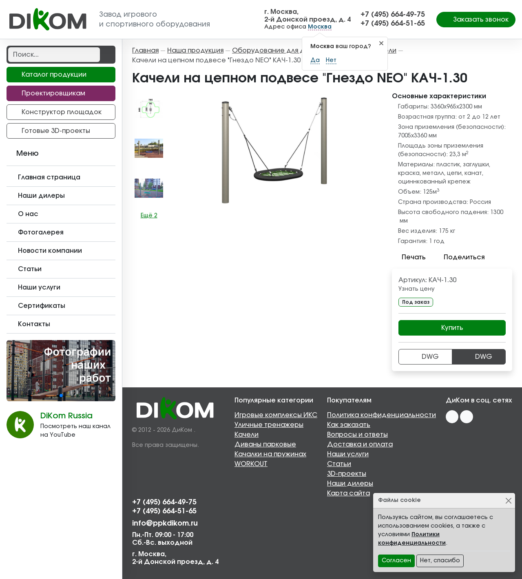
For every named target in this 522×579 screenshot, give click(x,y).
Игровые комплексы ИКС (275, 415)
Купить (452, 328)
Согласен (396, 561)
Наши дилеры (350, 483)
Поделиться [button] (459, 257)
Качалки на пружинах (270, 454)
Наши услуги (348, 454)
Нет (331, 60)
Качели (246, 434)
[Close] (508, 500)
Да (315, 60)
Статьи (339, 464)
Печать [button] (409, 257)
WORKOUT (251, 464)
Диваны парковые (265, 444)
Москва (320, 27)
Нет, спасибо (440, 561)
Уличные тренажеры (268, 425)
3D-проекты (346, 474)
